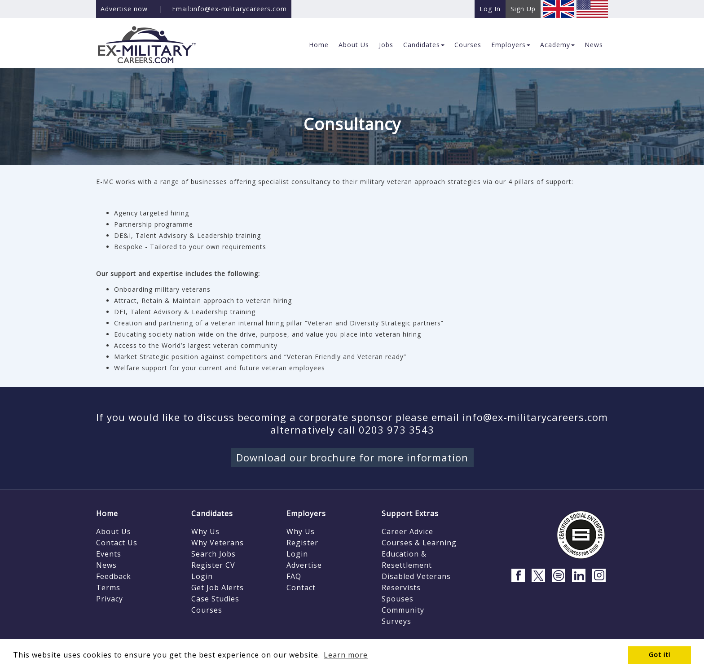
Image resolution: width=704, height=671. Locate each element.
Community (403, 610)
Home (107, 513)
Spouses (398, 599)
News (106, 565)
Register (302, 543)
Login (202, 576)
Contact (301, 587)
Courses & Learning (419, 543)
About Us (113, 531)
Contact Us (116, 543)
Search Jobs (213, 554)
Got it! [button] (659, 654)
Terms (108, 587)
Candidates (212, 513)
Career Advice (407, 531)
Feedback (113, 576)
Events (108, 554)
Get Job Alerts (217, 587)
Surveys (396, 621)
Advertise (304, 565)
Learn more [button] (346, 655)
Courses (206, 610)
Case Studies (215, 599)
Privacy (109, 599)
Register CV (213, 565)
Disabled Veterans (416, 576)
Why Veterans (217, 543)
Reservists (401, 587)
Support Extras (410, 513)
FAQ (293, 576)
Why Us (205, 531)
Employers (306, 513)
